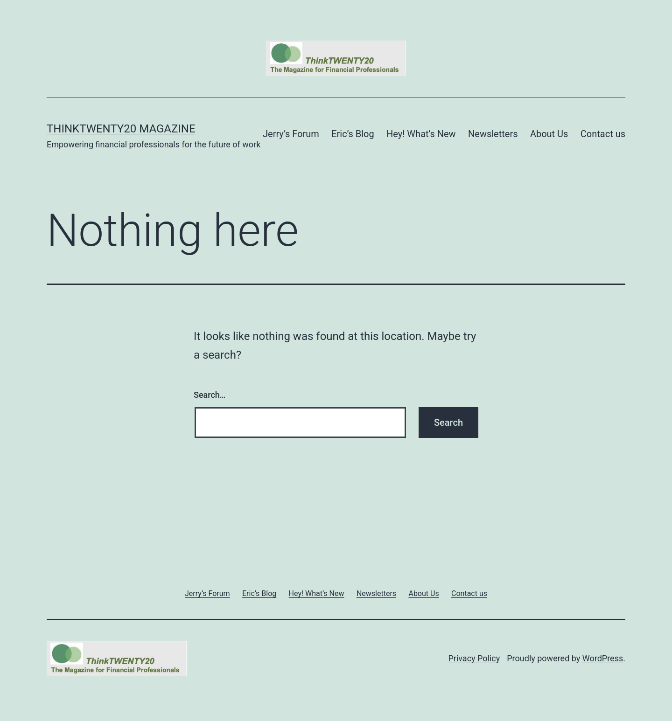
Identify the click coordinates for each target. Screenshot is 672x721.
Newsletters (493, 133)
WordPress (602, 658)
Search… (210, 395)
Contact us (603, 133)
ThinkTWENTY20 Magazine (121, 128)
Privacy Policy (474, 658)
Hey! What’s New (421, 133)
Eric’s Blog (352, 133)
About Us (549, 133)
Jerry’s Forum (291, 133)
